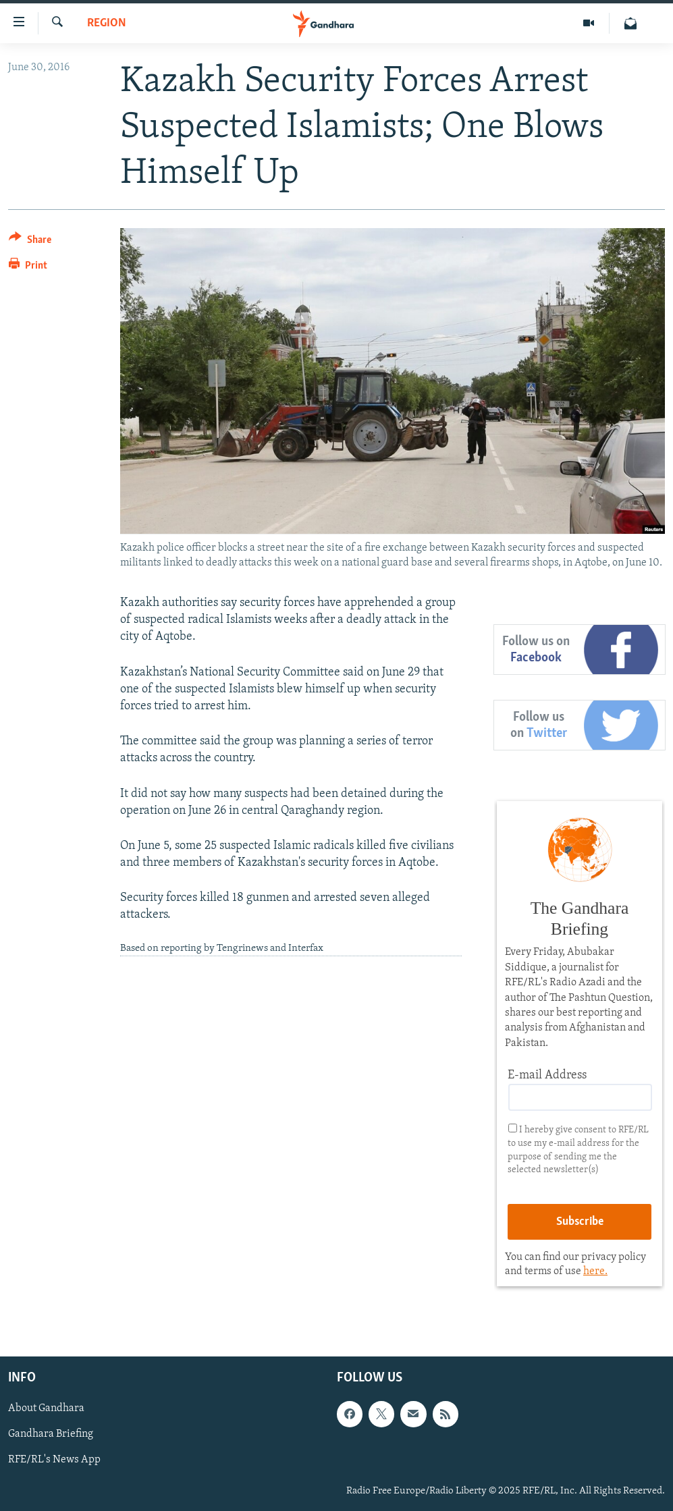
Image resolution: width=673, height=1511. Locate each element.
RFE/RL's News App (54, 1460)
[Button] (30, 242)
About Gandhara (46, 1409)
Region (106, 23)
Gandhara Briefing (50, 1434)
